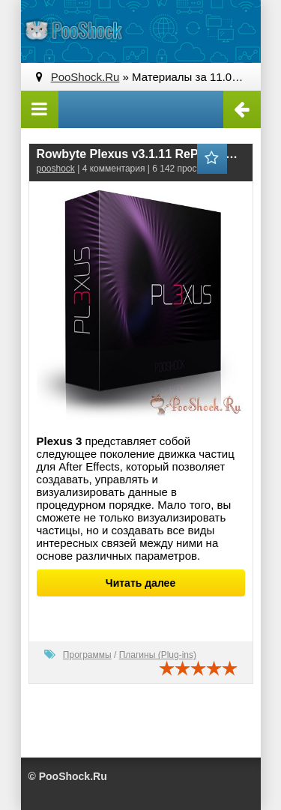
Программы (87, 655)
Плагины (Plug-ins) (157, 655)
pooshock (56, 168)
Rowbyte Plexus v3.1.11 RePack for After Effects (141, 154)
